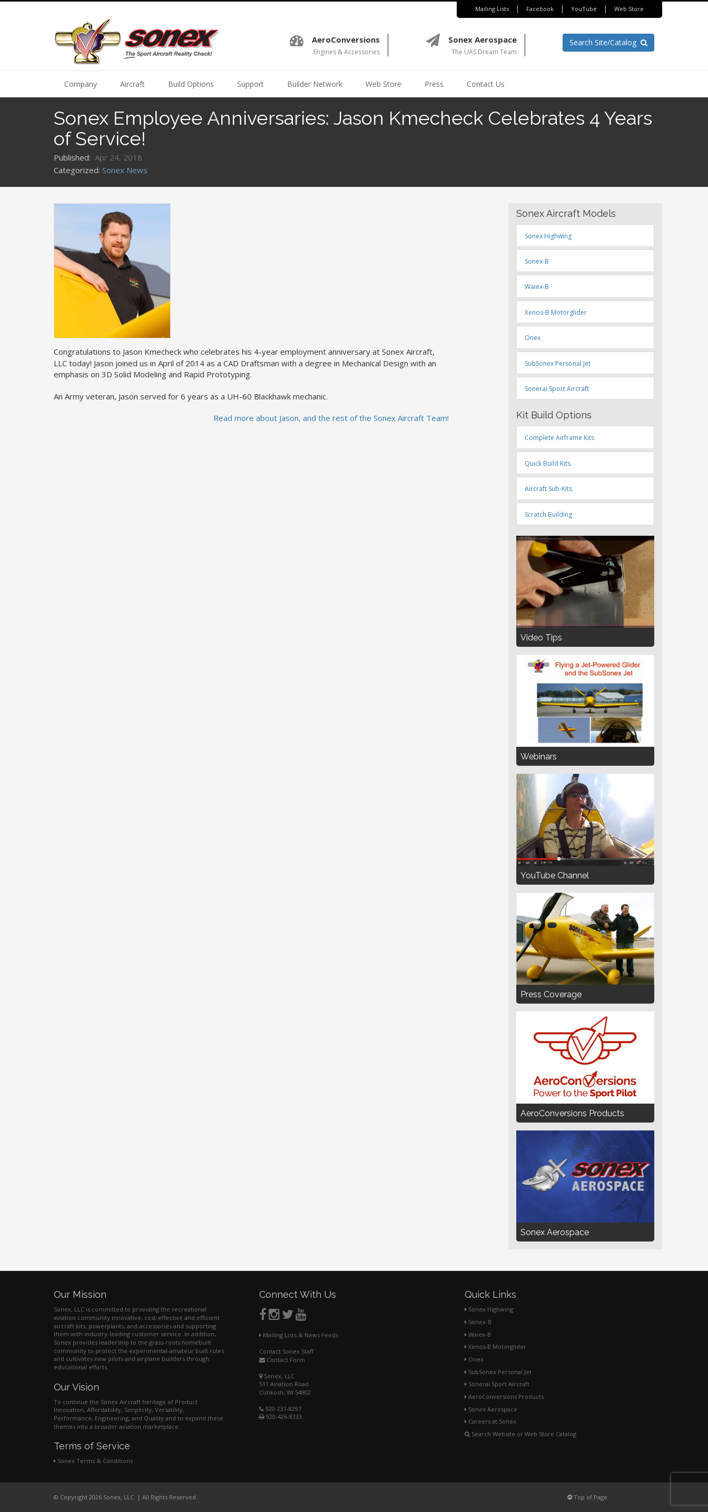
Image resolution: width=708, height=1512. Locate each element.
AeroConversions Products (504, 1396)
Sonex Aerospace (491, 1409)
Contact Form (282, 1360)
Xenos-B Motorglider (495, 1346)
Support (250, 84)
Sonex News (125, 170)
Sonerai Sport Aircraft (497, 1384)
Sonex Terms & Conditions (93, 1461)
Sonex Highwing (489, 1309)
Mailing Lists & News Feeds (298, 1335)
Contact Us (486, 84)
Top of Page (587, 1497)
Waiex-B (478, 1334)
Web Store (629, 9)
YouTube (584, 9)
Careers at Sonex (490, 1421)
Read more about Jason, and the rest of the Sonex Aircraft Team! (331, 418)
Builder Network (314, 84)
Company (80, 84)
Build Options (191, 84)
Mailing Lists (492, 9)
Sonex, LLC (276, 1376)
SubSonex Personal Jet (498, 1372)
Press (434, 84)
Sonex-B (478, 1322)
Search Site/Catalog (608, 42)
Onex (474, 1359)
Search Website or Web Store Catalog (520, 1434)
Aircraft (132, 84)
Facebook (540, 9)
